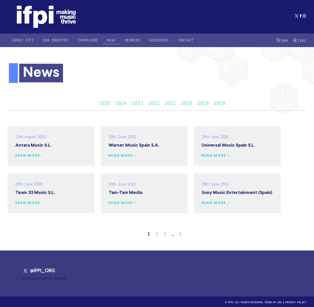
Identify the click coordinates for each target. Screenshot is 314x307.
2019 (203, 102)
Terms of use (273, 301)
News (111, 40)
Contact (186, 40)
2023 (137, 102)
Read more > (29, 155)
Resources (159, 40)
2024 (121, 102)
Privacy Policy (295, 301)
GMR (282, 40)
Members (132, 40)
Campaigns (88, 40)
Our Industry (56, 40)
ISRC (299, 40)
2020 (186, 102)
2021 (170, 102)
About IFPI (23, 40)
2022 (154, 102)
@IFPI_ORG (39, 271)
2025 (104, 102)
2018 (219, 102)
